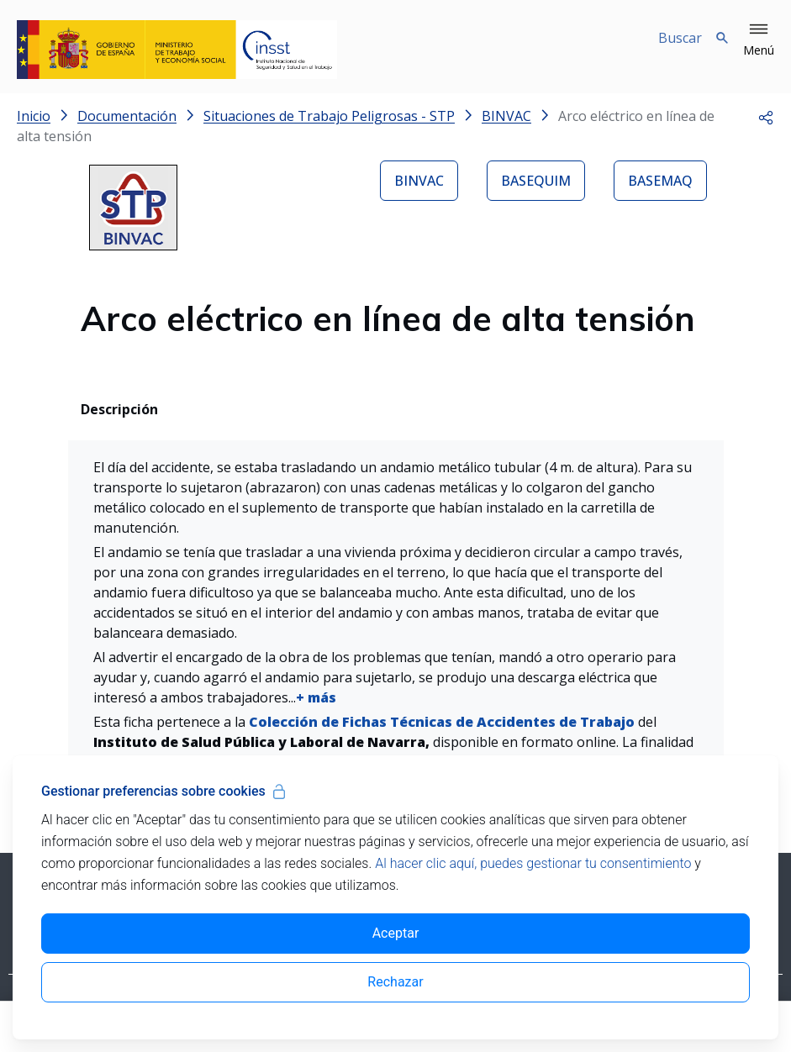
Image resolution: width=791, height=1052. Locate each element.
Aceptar (395, 933)
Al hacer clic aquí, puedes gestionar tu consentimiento (533, 863)
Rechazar (395, 982)
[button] (758, 40)
